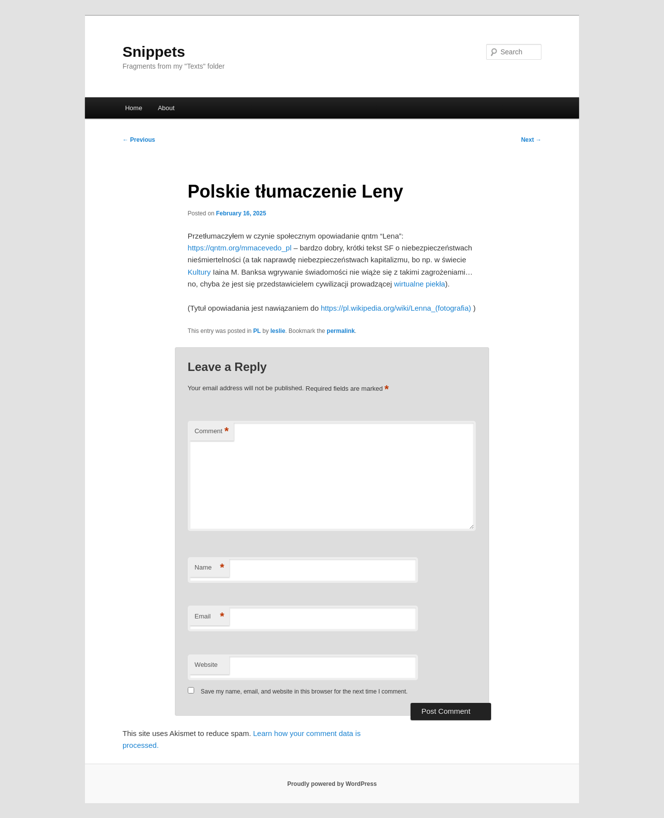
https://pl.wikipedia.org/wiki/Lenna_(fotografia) (396, 308)
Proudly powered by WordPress (331, 783)
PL (257, 330)
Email (209, 617)
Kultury (200, 272)
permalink (341, 330)
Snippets (154, 51)
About (166, 108)
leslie (277, 330)
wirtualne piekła (419, 284)
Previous (139, 139)
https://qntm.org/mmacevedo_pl (239, 248)
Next (531, 139)
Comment (212, 431)
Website (206, 664)
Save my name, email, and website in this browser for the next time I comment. (304, 691)
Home (133, 108)
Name (209, 568)
